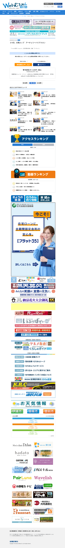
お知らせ (20, 11)
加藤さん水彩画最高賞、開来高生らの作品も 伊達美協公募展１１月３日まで (25, 97)
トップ (11, 16)
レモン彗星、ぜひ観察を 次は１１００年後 (25, 158)
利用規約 (20, 531)
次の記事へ (39, 83)
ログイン (59, 3)
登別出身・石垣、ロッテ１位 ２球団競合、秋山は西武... (28, 183)
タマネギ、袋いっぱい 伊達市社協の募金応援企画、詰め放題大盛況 (48, 97)
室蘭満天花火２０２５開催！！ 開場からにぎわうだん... (28, 190)
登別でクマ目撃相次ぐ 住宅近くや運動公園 (25, 154)
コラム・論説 (28, 11)
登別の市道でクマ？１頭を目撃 (22, 151)
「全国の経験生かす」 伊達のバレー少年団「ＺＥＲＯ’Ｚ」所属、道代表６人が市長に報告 (48, 123)
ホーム (4, 11)
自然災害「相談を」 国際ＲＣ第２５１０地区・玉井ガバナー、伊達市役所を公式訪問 (25, 114)
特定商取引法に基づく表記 (28, 531)
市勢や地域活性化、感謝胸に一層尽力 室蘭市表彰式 (27, 164)
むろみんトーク (44, 11)
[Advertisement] (33, 306)
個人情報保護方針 (13, 531)
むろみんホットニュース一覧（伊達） (19, 16)
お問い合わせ (37, 531)
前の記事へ (25, 83)
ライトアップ (14, 13)
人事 (8, 13)
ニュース (10, 11)
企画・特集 (35, 11)
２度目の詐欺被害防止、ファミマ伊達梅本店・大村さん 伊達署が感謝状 (25, 105)
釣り (4, 13)
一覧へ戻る (32, 83)
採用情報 (28, 13)
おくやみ (58, 11)
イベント (52, 11)
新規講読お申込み (48, 3)
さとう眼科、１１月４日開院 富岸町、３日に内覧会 (27, 161)
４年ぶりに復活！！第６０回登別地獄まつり (25, 186)
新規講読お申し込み (23, 64)
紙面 (15, 11)
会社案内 (21, 13)
